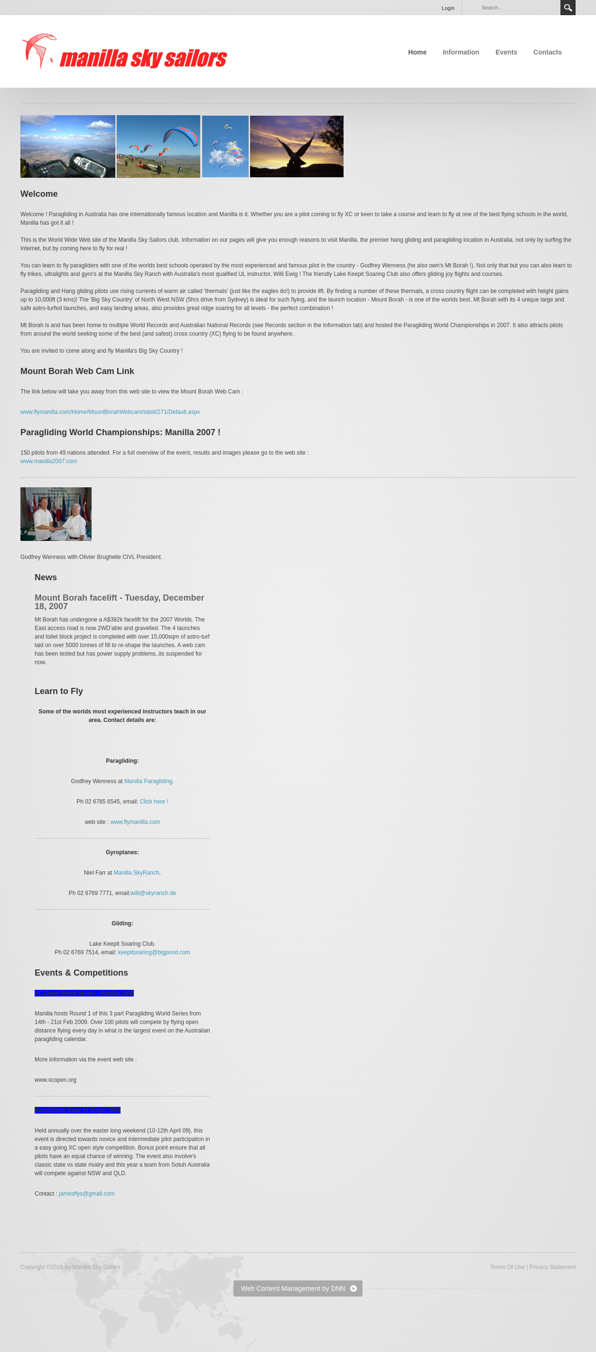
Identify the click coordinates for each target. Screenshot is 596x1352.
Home (417, 52)
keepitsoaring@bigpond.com (154, 952)
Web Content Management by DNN (293, 1288)
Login (448, 8)
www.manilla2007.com (48, 461)
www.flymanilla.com (135, 822)
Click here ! (154, 801)
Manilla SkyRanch (136, 872)
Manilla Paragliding (148, 781)
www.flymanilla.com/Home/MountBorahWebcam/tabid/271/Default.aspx (110, 412)
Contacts (547, 52)
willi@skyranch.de (153, 893)
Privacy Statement (553, 1267)
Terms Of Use (507, 1267)
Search (568, 7)
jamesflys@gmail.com (86, 1193)
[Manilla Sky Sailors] (124, 51)
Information (461, 52)
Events (506, 52)
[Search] (518, 7)
